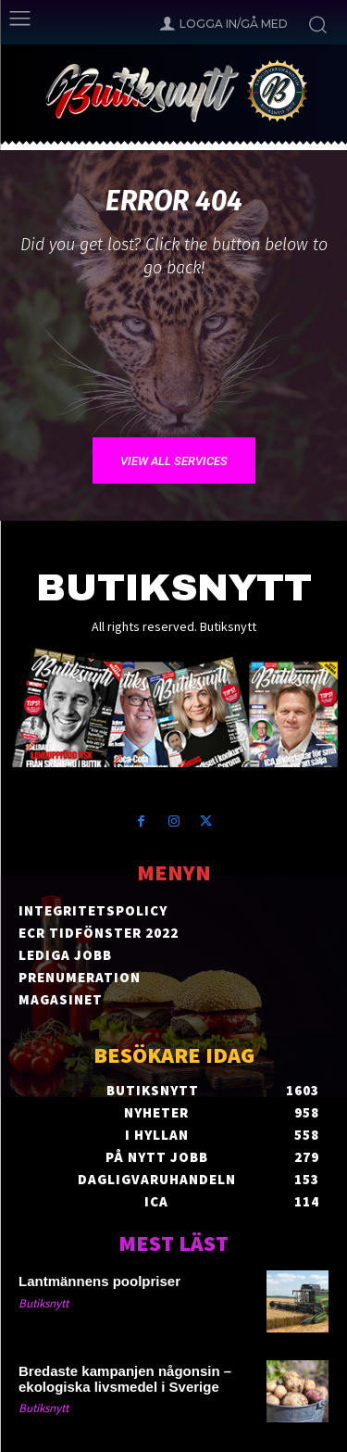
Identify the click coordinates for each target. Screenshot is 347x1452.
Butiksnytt (43, 1303)
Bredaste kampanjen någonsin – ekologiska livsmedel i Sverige (125, 1379)
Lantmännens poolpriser (99, 1281)
